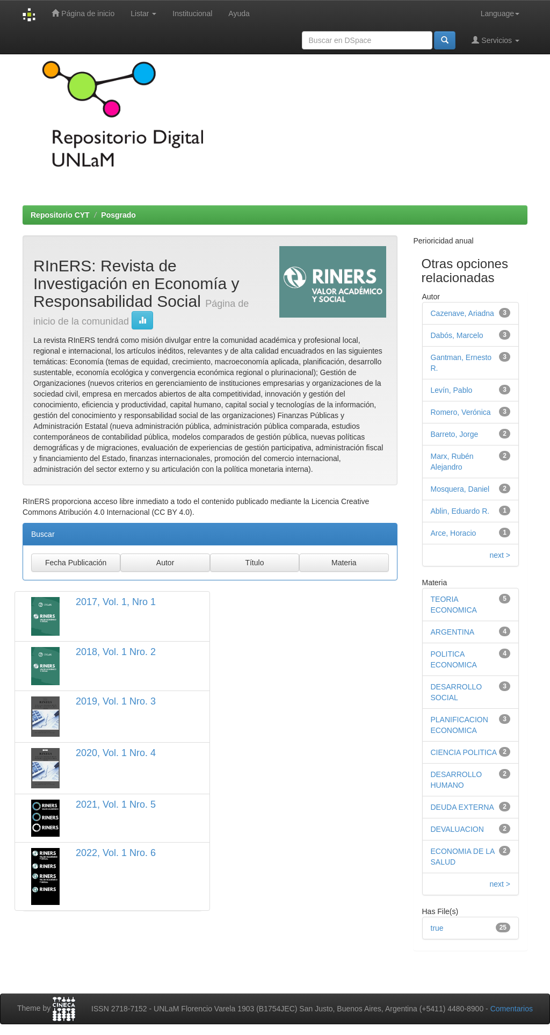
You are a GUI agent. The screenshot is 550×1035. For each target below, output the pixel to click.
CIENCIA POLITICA (464, 752)
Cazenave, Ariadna (462, 313)
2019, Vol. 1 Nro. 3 (116, 701)
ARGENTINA (453, 632)
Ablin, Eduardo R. (460, 511)
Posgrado (118, 215)
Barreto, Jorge (455, 434)
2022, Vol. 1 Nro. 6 (116, 852)
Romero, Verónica (461, 412)
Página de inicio (83, 13)
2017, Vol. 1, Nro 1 (116, 601)
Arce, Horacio (453, 533)
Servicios (495, 40)
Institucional (192, 13)
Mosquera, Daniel (460, 489)
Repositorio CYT (60, 215)
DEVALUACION (457, 829)
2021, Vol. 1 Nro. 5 (116, 804)
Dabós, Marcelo (457, 335)
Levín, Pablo (452, 390)
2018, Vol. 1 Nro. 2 (116, 651)
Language (500, 13)
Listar (143, 13)
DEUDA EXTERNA (462, 807)
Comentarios (511, 1008)
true (437, 928)
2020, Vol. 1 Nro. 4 (116, 753)
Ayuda (238, 13)
